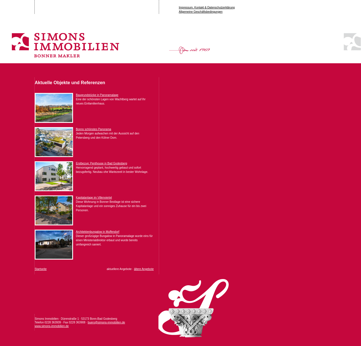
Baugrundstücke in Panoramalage (97, 95)
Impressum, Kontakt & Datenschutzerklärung (207, 7)
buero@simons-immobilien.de (106, 322)
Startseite (41, 269)
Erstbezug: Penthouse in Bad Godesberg (101, 163)
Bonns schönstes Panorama (93, 129)
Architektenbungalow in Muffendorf (97, 231)
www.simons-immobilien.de (52, 326)
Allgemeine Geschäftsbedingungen (201, 11)
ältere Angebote (144, 269)
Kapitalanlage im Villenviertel (94, 197)
